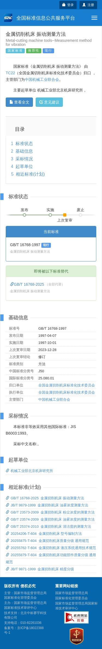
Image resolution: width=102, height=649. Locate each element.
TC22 (10, 73)
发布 (24, 210)
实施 (50, 210)
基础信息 (24, 151)
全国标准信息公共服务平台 (39, 18)
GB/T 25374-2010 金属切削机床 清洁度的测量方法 (48, 526)
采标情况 (24, 159)
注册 (88, 5)
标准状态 (24, 143)
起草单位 (24, 166)
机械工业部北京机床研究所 (29, 471)
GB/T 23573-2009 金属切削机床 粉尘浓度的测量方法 (50, 512)
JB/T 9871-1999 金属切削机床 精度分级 (40, 569)
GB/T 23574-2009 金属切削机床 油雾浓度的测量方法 (50, 519)
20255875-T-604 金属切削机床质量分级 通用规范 (47, 541)
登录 (68, 5)
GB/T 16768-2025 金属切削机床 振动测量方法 (45, 498)
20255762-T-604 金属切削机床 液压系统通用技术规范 (51, 548)
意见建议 (49, 102)
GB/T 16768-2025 (27, 284)
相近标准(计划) (30, 174)
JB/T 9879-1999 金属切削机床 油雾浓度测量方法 (47, 505)
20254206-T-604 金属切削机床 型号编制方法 (44, 534)
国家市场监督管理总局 (71, 593)
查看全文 (19, 102)
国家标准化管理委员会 (71, 598)
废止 (80, 210)
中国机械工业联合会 (42, 79)
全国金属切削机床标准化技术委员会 (66, 385)
